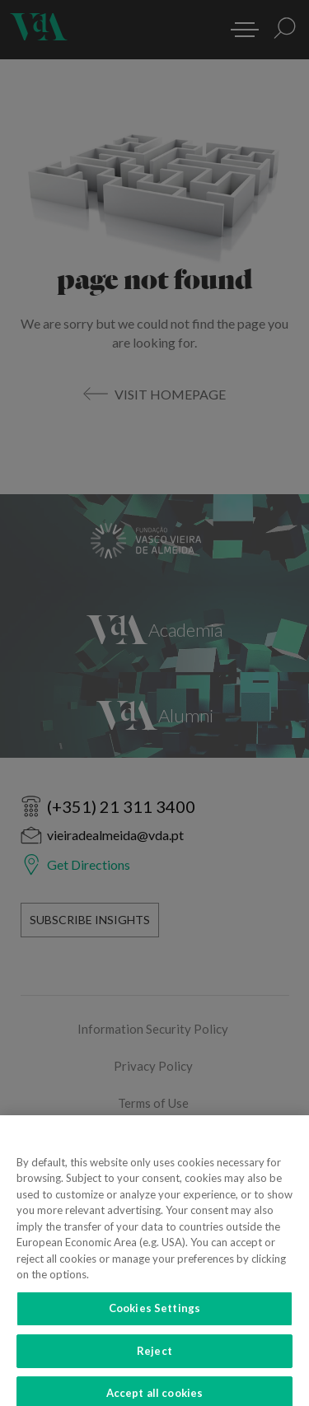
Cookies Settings (154, 1316)
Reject (154, 1359)
